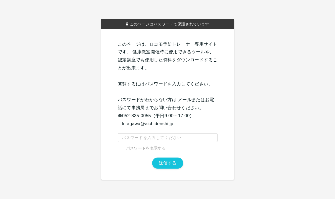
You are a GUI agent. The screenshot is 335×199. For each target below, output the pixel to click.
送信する (168, 163)
